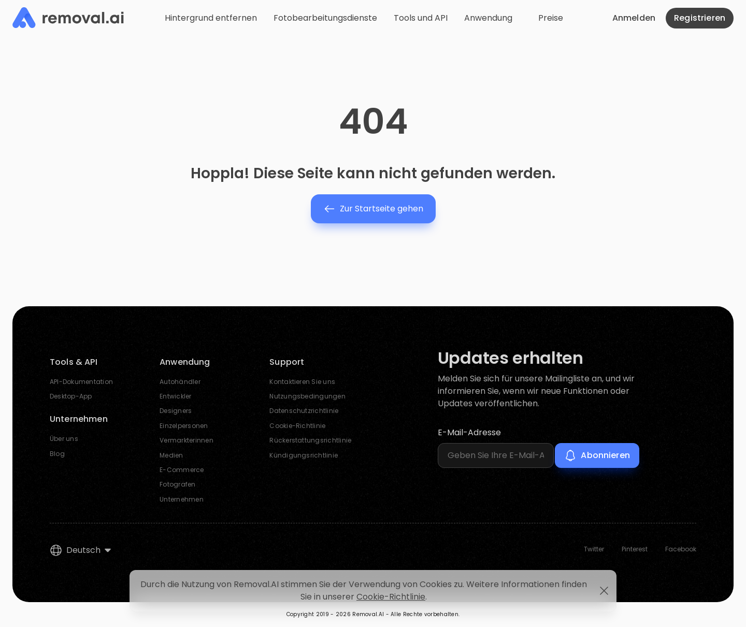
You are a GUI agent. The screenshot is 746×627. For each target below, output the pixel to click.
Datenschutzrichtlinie (303, 410)
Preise (550, 18)
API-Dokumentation (81, 381)
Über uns (64, 438)
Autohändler (180, 381)
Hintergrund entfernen (211, 18)
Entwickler (175, 396)
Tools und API (421, 18)
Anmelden (633, 18)
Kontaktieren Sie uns (302, 381)
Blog (57, 453)
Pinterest (635, 549)
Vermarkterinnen (186, 440)
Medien (171, 455)
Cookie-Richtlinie (297, 425)
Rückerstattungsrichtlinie (310, 440)
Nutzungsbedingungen (307, 396)
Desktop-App (71, 396)
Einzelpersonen (184, 425)
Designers (176, 410)
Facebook (680, 549)
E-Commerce (182, 469)
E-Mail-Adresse (469, 432)
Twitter (594, 549)
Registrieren (699, 18)
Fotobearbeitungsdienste (325, 18)
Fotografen (177, 484)
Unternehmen (182, 499)
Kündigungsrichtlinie (303, 455)
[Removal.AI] (68, 18)
